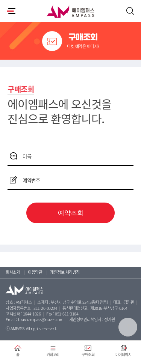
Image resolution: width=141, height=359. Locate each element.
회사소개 (13, 272)
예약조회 (70, 212)
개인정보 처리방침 (65, 272)
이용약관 (35, 272)
